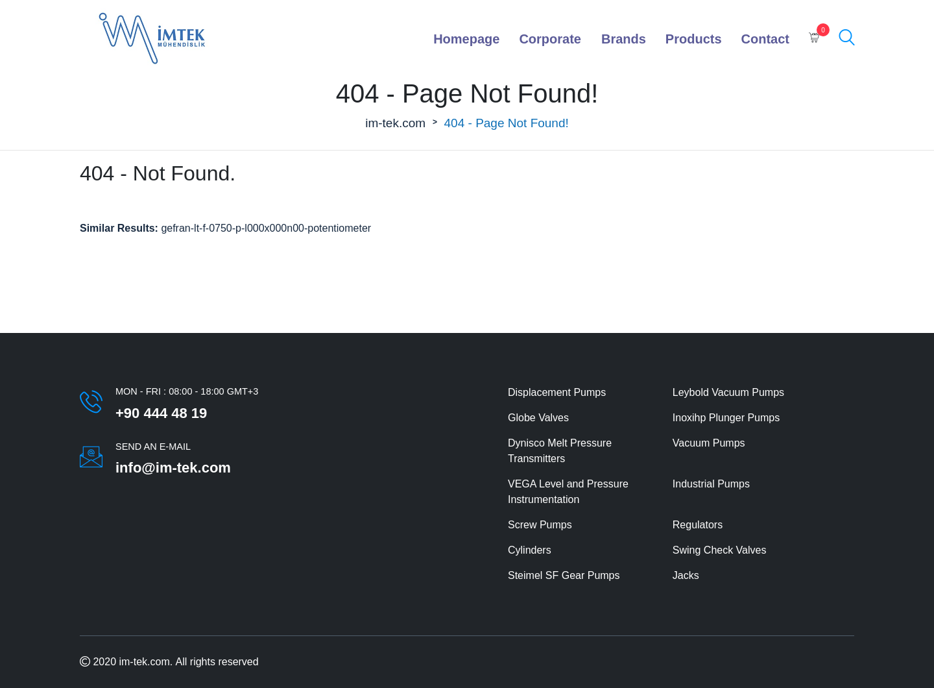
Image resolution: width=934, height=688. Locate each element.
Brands (623, 39)
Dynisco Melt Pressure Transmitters (560, 450)
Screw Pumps (540, 524)
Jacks (686, 575)
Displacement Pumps (557, 392)
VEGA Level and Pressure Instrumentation (568, 491)
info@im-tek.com (173, 468)
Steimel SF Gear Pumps (564, 575)
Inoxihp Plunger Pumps (726, 417)
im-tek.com (395, 123)
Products (693, 39)
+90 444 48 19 (161, 413)
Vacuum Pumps (709, 442)
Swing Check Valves (720, 550)
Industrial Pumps (711, 483)
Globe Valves (538, 417)
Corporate (550, 39)
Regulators (698, 524)
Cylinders (529, 550)
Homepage (466, 39)
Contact (765, 39)
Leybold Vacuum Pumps (728, 392)
